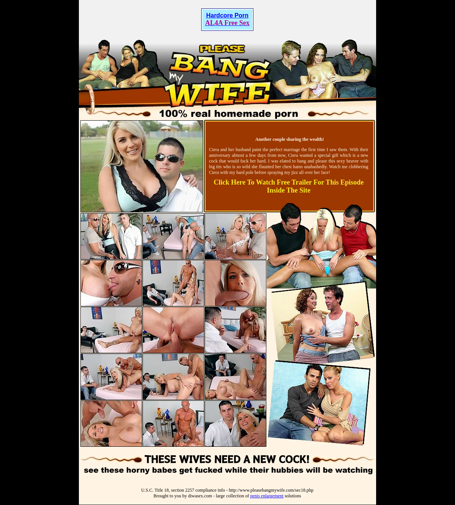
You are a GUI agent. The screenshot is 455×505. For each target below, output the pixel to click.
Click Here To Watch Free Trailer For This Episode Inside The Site (289, 186)
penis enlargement (266, 496)
